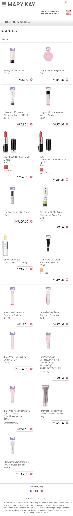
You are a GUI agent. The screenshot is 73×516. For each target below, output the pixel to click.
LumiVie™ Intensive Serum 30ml (17, 213)
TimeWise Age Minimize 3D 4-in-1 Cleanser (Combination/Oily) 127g (17, 415)
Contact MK (42, 499)
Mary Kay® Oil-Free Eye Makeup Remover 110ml (51, 115)
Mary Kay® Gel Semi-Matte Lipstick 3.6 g (53, 162)
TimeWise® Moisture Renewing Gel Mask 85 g (50, 315)
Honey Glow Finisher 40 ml (14, 72)
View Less (6, 39)
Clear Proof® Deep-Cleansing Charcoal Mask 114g (16, 115)
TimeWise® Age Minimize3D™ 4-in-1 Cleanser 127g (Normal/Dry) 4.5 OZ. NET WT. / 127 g (51, 362)
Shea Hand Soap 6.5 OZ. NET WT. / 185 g (15, 261)
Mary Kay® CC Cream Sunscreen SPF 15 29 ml (50, 262)
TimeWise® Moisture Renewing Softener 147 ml (14, 315)
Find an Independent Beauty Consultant (50, 12)
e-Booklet (30, 499)
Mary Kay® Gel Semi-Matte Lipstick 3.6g (17, 160)
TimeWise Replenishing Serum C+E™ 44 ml (15, 360)
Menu (4, 3)
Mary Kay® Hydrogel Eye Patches (52, 72)
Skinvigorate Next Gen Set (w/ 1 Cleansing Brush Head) (16, 465)
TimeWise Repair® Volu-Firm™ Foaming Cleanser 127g (52, 414)
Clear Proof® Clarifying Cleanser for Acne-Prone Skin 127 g (51, 216)
